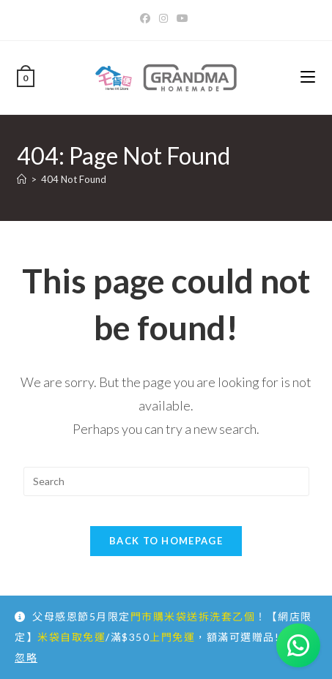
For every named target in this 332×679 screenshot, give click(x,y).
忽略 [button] (26, 657)
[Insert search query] (166, 481)
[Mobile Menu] (307, 77)
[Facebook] (147, 18)
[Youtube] (182, 18)
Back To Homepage (166, 541)
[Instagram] (163, 18)
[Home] (21, 179)
